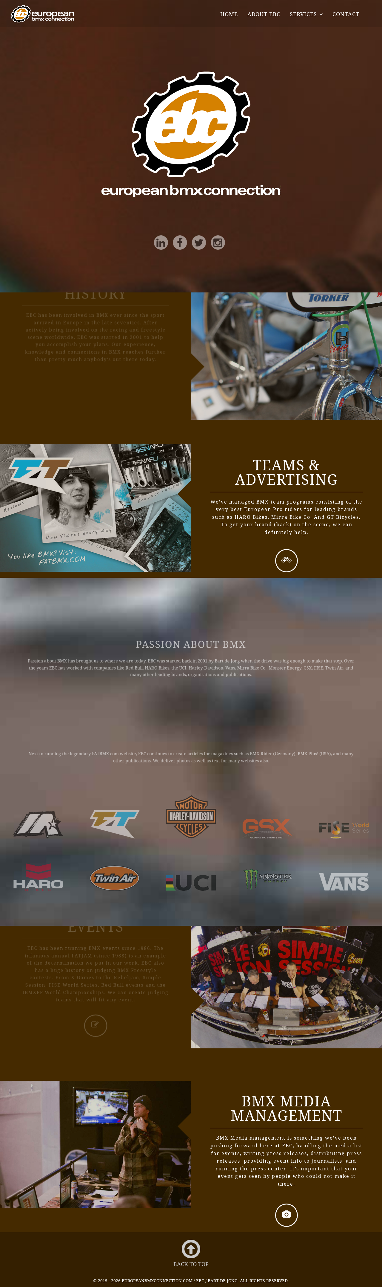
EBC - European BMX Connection (42, 13)
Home (229, 14)
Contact (345, 14)
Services (303, 14)
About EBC (263, 14)
